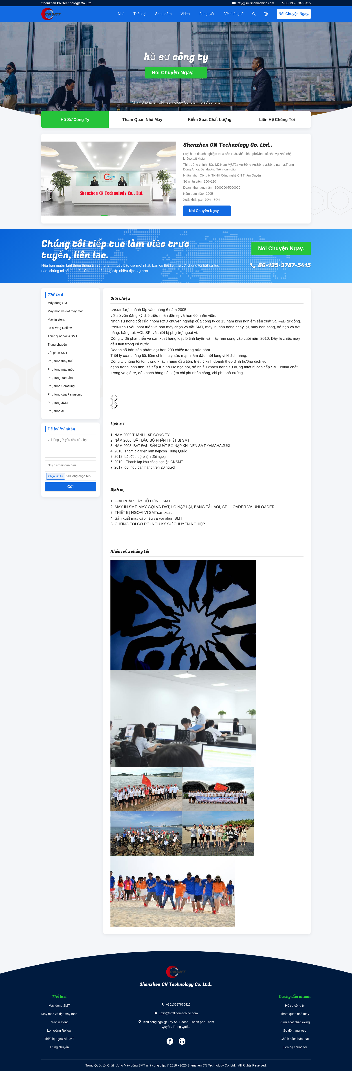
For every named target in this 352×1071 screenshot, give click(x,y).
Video (185, 14)
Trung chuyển (57, 344)
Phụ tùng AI (56, 411)
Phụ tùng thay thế (60, 361)
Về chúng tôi (234, 14)
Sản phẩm (163, 14)
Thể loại (139, 14)
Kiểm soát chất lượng (209, 119)
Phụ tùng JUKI (58, 403)
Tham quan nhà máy (142, 119)
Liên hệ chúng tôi (277, 119)
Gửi (70, 487)
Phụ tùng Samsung (61, 386)
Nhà (121, 14)
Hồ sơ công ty (294, 1005)
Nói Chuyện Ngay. (294, 14)
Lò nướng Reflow (60, 328)
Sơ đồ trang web (294, 1030)
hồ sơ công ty (75, 119)
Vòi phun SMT (58, 353)
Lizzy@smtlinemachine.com (254, 3)
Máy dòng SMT (58, 303)
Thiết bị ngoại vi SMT (62, 336)
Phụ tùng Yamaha (60, 378)
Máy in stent (56, 319)
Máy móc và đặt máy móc (66, 311)
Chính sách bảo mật (295, 1039)
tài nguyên (207, 14)
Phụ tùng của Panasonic (65, 394)
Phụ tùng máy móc (61, 369)
